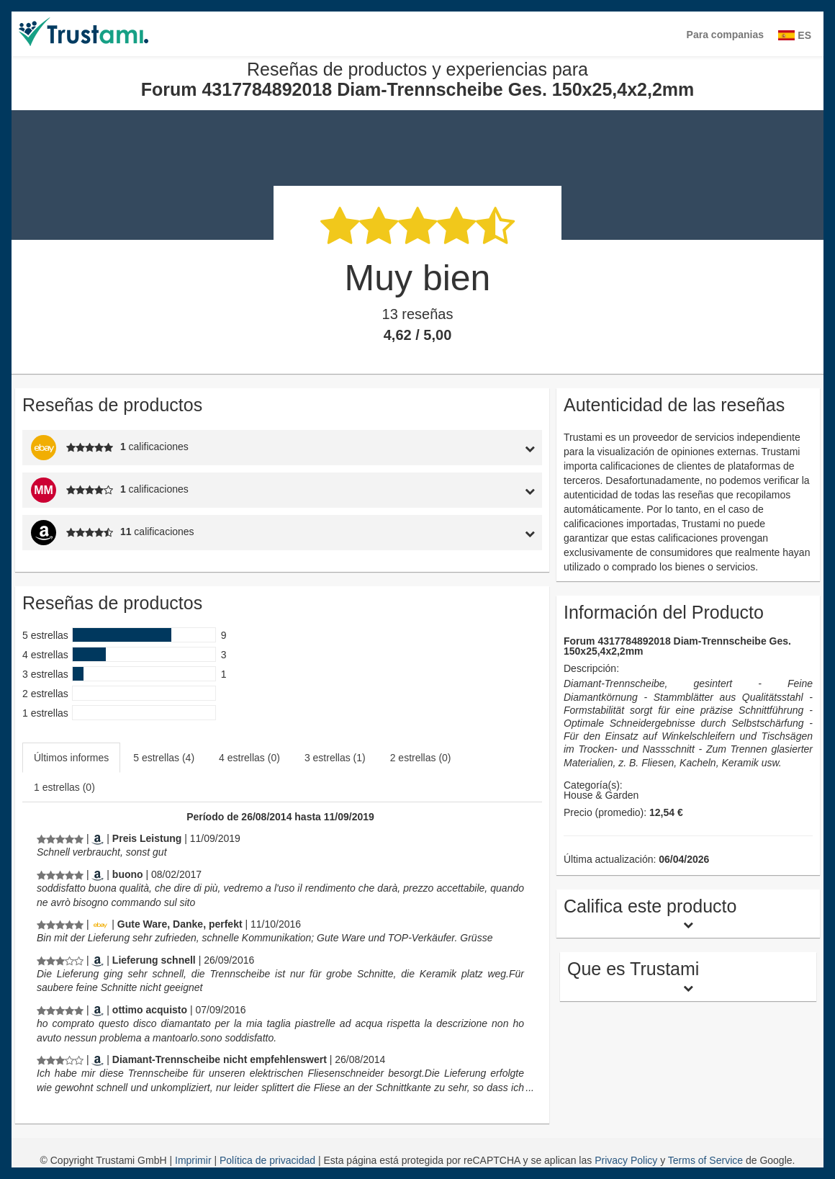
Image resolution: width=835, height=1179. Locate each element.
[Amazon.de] (97, 838)
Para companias (725, 34)
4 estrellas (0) (249, 757)
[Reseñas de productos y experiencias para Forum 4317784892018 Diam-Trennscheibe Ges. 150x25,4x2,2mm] (60, 838)
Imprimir (194, 1160)
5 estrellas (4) (163, 757)
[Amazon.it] (97, 874)
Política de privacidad (269, 1160)
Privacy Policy (626, 1160)
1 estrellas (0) (64, 787)
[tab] (474, 448)
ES (794, 35)
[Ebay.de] (100, 924)
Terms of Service (705, 1160)
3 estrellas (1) (335, 757)
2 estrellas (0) (420, 757)
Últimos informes (71, 757)
